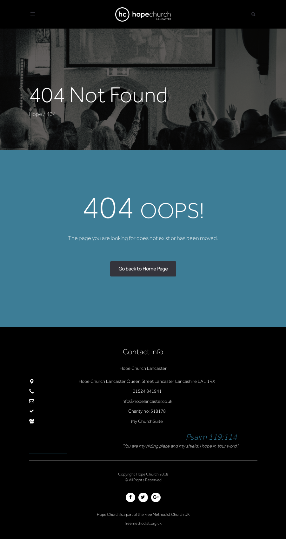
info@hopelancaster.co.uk (147, 401)
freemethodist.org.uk (143, 523)
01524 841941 (147, 391)
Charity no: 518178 (147, 411)
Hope (35, 114)
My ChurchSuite (147, 421)
